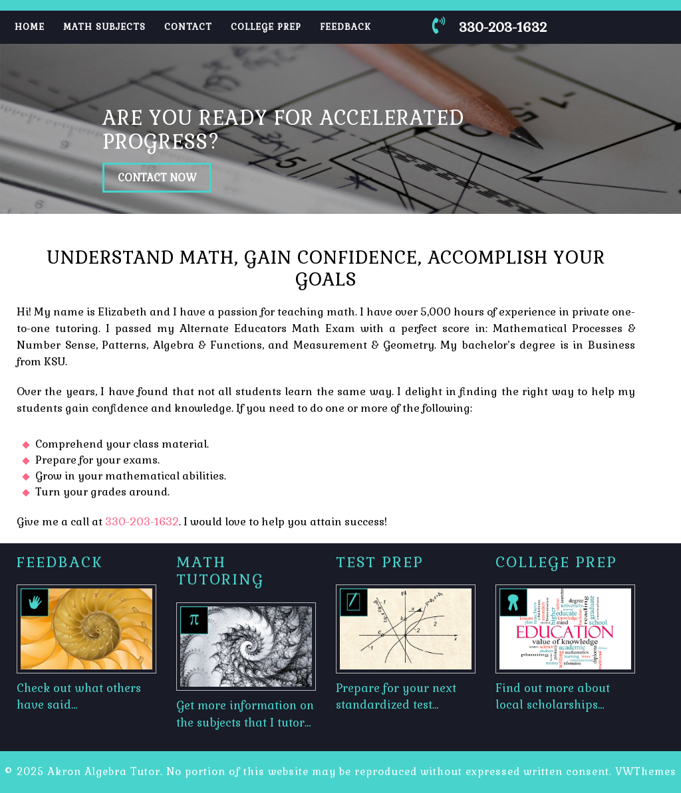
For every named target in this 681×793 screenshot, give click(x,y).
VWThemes (645, 771)
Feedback (345, 27)
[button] (51, 129)
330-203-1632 (142, 522)
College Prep (266, 27)
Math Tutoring (220, 570)
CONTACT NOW (157, 177)
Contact (188, 27)
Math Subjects (104, 27)
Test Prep (380, 562)
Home (30, 27)
